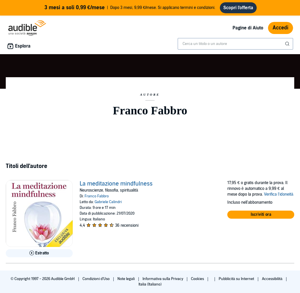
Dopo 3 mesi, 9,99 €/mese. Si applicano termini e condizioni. (129, 8)
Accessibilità (272, 279)
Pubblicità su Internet (237, 279)
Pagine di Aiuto (247, 28)
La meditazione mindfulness (116, 183)
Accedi (280, 28)
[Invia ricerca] (288, 44)
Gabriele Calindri (108, 202)
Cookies (198, 279)
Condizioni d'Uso (96, 279)
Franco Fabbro (97, 196)
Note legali (126, 279)
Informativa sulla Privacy (163, 279)
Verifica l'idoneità (278, 194)
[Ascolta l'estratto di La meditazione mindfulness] (39, 253)
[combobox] (235, 44)
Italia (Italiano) (150, 284)
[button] (260, 215)
